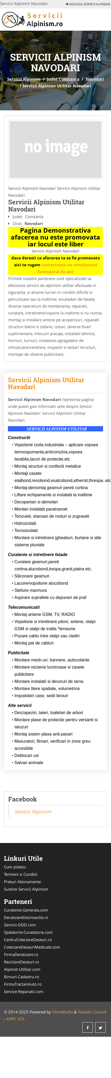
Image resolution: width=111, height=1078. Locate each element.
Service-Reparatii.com (23, 991)
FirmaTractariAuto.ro (23, 984)
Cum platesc (15, 866)
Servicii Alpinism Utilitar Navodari (46, 383)
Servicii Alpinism (24, 79)
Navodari (95, 79)
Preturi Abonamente (22, 881)
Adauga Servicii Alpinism (88, 4)
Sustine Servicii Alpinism (26, 889)
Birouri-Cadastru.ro (21, 976)
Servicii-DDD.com (20, 924)
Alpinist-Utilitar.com (22, 969)
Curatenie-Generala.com (26, 910)
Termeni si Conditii (20, 874)
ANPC (11, 1018)
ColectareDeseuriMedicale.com (32, 947)
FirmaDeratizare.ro (21, 954)
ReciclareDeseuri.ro (21, 961)
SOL (21, 1018)
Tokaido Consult (92, 1011)
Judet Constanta (63, 79)
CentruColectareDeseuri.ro (28, 939)
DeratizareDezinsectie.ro (26, 917)
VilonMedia (62, 1011)
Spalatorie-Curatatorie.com (28, 932)
